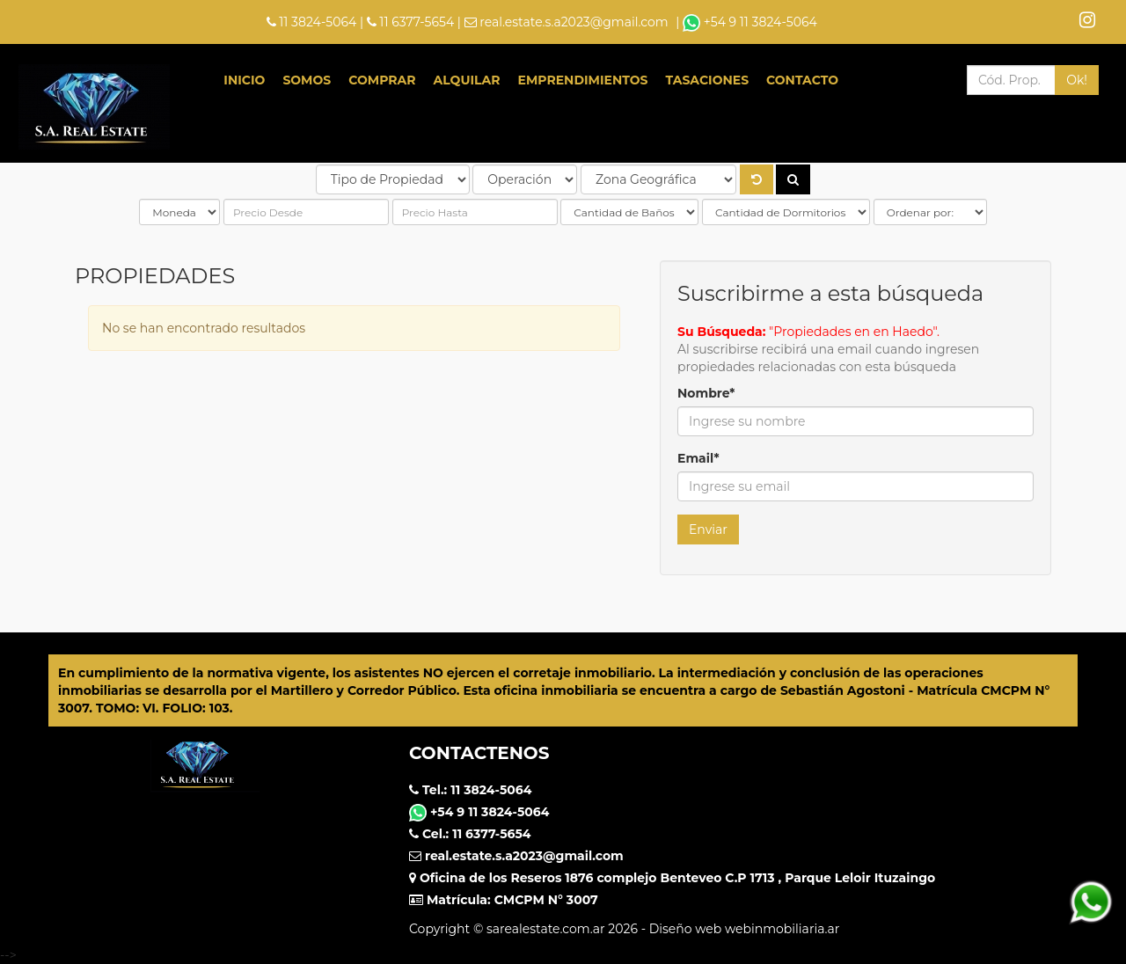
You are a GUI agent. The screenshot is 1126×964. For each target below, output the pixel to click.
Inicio (244, 80)
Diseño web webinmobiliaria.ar (744, 929)
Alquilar (467, 80)
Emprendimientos (583, 80)
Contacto (802, 80)
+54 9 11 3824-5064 (750, 22)
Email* (698, 458)
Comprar (381, 80)
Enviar (708, 529)
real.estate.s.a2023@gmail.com (573, 22)
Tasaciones (707, 80)
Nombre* (706, 393)
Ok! (1076, 80)
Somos (306, 80)
